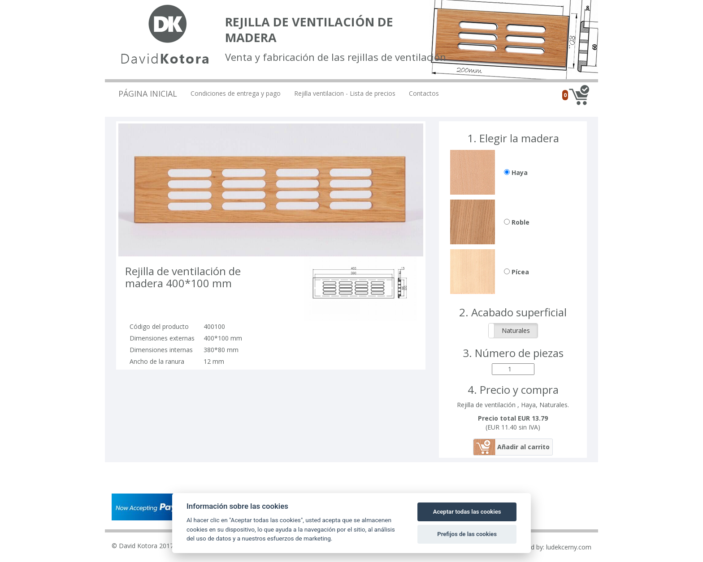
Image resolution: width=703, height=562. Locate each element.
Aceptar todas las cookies (467, 511)
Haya (516, 172)
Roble (516, 222)
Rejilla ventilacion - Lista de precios (344, 93)
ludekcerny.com (568, 547)
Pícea (516, 272)
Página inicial (147, 93)
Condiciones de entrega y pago (236, 93)
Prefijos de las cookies (467, 534)
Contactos (424, 93)
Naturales (516, 330)
